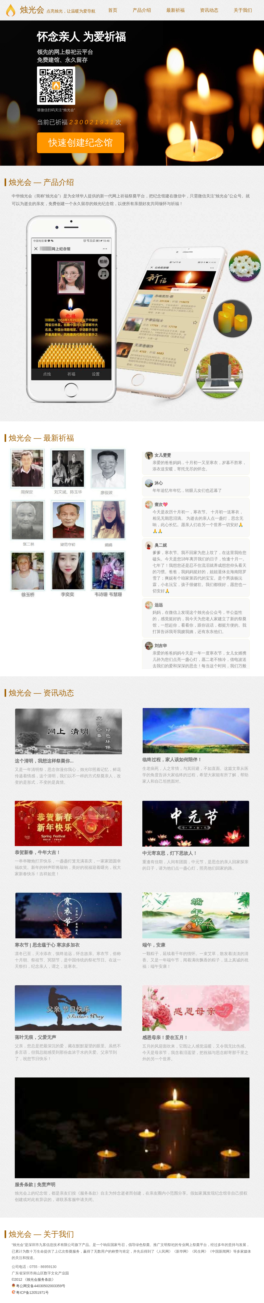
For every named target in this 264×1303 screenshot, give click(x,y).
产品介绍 (142, 10)
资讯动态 (209, 10)
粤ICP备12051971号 (30, 1292)
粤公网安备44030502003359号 (39, 1286)
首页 (112, 10)
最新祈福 (175, 10)
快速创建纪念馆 (80, 142)
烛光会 (58, 9)
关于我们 (243, 10)
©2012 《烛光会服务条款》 (33, 1279)
